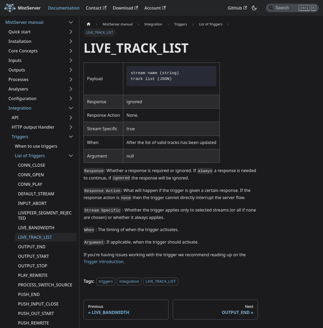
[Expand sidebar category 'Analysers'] (71, 89)
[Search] (292, 8)
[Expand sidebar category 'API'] (71, 117)
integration (129, 281)
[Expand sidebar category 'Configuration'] (71, 98)
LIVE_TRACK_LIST (161, 281)
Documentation (63, 8)
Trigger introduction (104, 261)
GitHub (237, 8)
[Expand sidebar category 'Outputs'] (71, 70)
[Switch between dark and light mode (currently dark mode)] (254, 8)
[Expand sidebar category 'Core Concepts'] (71, 51)
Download (125, 8)
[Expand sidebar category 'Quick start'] (71, 32)
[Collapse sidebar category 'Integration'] (71, 108)
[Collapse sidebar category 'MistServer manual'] (71, 22)
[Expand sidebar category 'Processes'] (71, 79)
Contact (96, 8)
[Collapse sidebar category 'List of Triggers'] (71, 155)
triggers (106, 281)
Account (155, 8)
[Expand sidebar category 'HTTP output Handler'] (71, 127)
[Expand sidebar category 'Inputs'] (71, 60)
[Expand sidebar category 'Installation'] (71, 41)
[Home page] (89, 24)
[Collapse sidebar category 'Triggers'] (71, 136)
